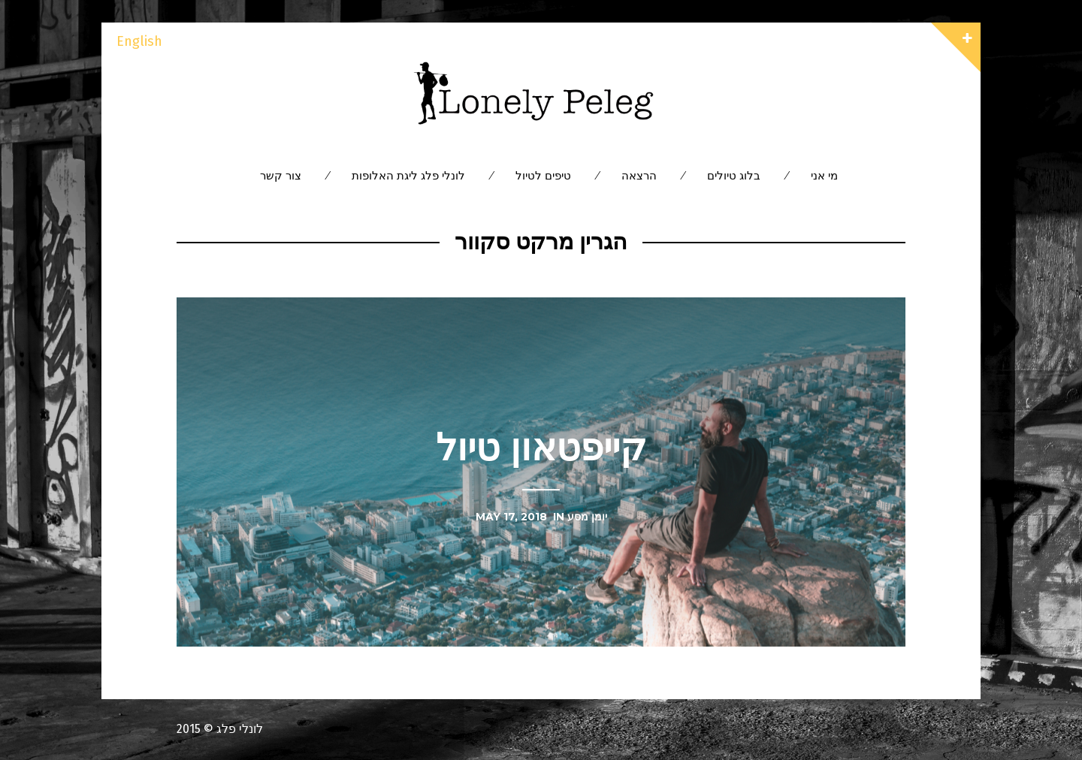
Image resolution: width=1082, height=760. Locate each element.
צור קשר (280, 175)
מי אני (824, 175)
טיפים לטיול (543, 175)
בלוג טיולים (733, 175)
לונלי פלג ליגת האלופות (408, 175)
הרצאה (639, 175)
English (139, 41)
